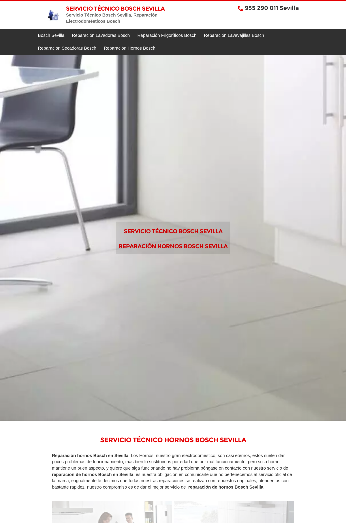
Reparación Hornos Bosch (129, 48)
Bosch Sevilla (51, 35)
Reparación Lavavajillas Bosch (234, 35)
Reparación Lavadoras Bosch (101, 35)
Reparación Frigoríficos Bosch (166, 35)
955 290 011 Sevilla (272, 7)
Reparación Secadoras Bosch (67, 48)
